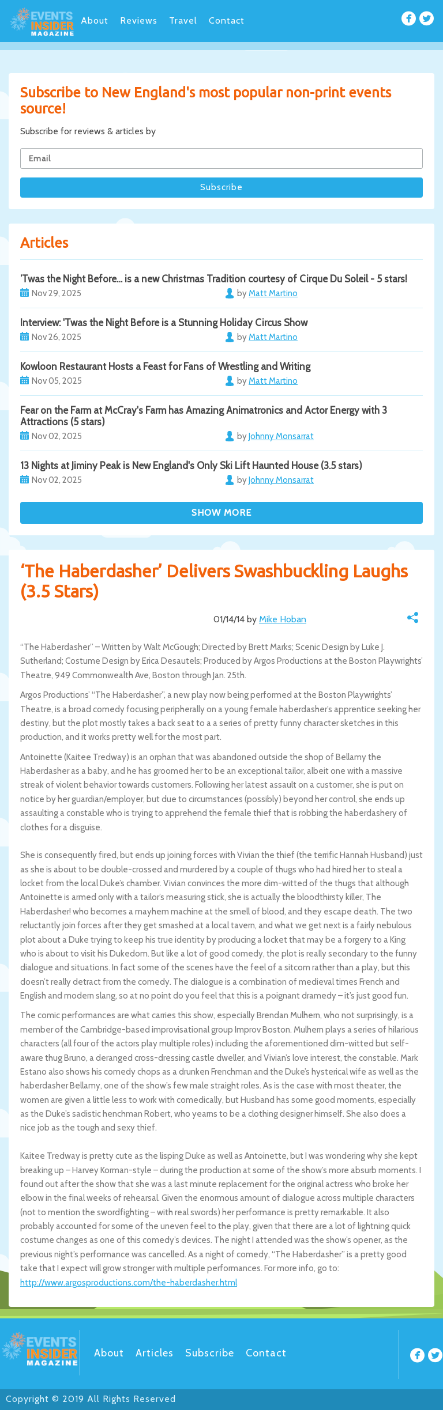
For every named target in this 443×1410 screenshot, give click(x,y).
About (94, 20)
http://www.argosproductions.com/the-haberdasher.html (128, 1282)
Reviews (138, 20)
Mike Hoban (282, 619)
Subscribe (209, 1353)
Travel (183, 20)
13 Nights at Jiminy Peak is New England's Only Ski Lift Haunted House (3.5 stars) (191, 465)
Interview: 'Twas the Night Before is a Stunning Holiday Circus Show (163, 322)
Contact (227, 20)
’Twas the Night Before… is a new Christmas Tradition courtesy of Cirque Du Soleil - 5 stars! (213, 279)
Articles (155, 1353)
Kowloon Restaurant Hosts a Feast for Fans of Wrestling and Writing (165, 366)
